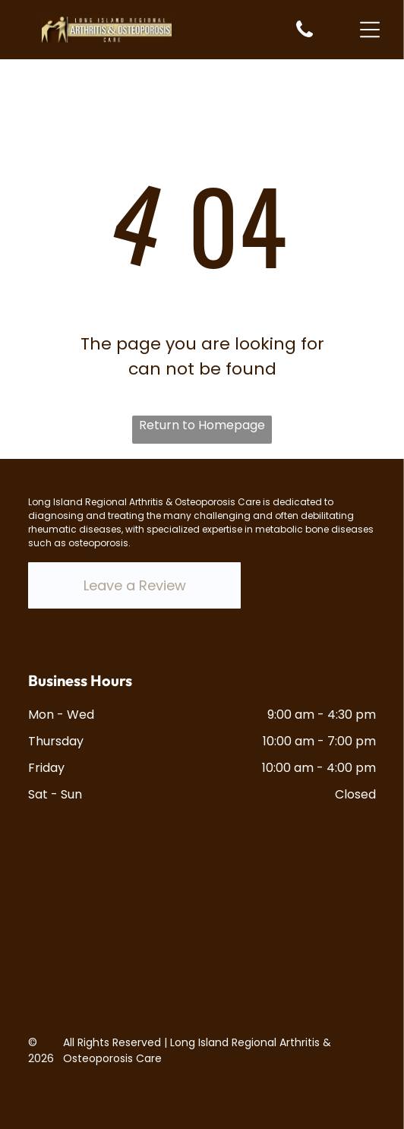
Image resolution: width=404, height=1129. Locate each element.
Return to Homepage (202, 425)
